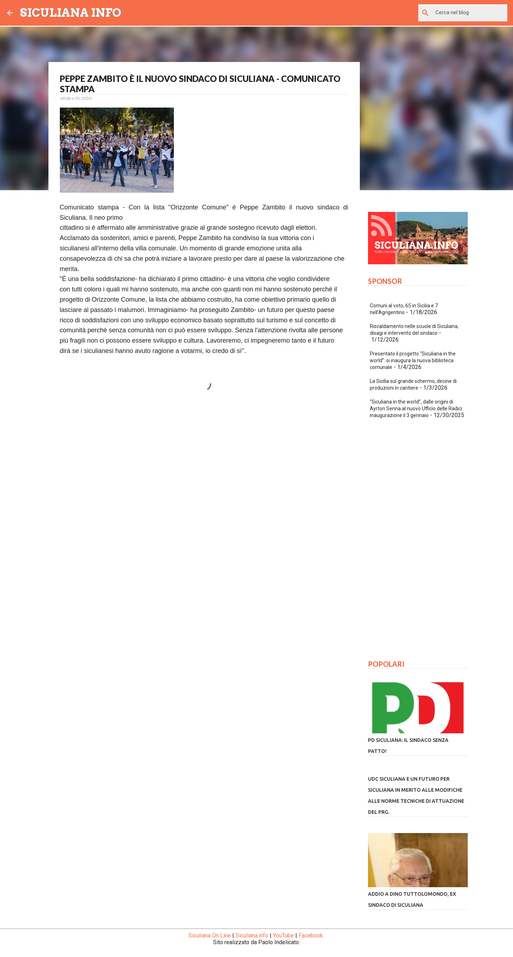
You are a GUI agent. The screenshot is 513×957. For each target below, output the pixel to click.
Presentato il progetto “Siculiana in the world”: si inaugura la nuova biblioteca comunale (413, 360)
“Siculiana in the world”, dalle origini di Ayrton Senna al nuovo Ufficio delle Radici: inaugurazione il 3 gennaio (416, 408)
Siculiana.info (251, 935)
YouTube (283, 935)
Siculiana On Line (209, 935)
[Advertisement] (204, 474)
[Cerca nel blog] (469, 12)
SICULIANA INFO (70, 13)
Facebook (311, 935)
